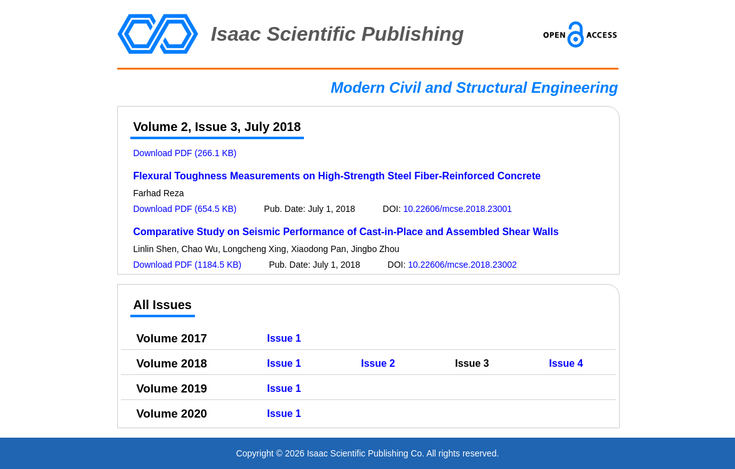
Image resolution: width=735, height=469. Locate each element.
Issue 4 (566, 363)
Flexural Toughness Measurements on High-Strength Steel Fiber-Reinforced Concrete (337, 176)
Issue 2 (378, 363)
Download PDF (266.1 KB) (185, 153)
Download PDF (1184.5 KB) (187, 265)
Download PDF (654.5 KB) (185, 209)
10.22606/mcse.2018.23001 (457, 209)
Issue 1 (284, 338)
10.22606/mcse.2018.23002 (462, 265)
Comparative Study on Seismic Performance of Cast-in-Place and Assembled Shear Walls (346, 231)
